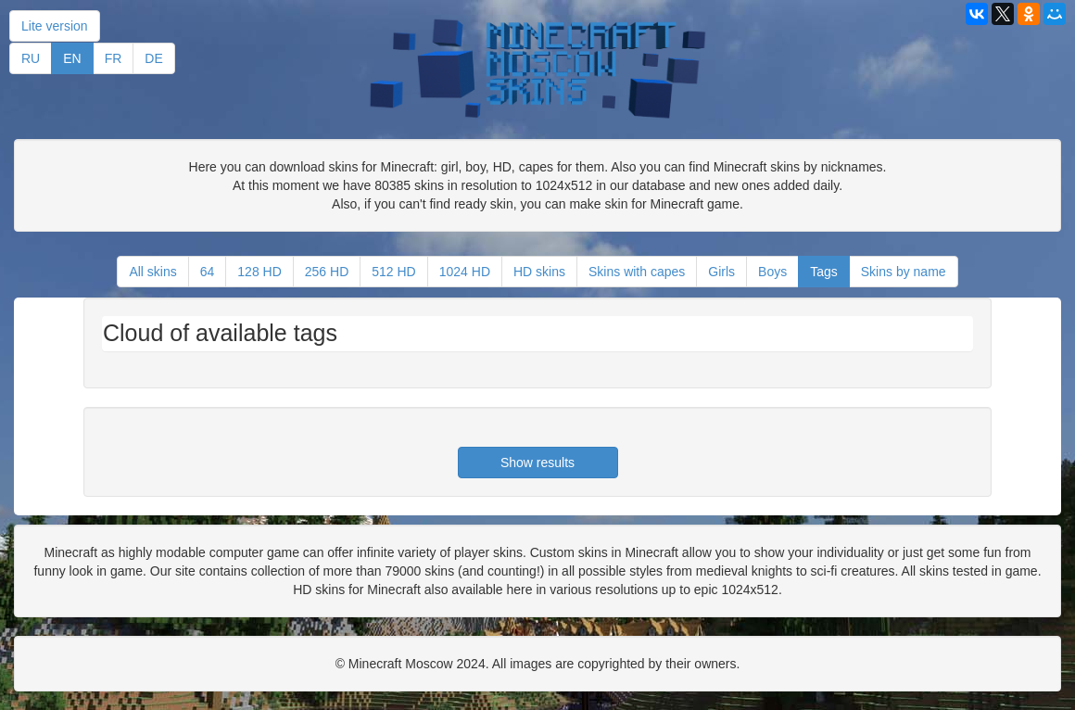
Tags (824, 271)
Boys (772, 271)
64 (207, 271)
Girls (721, 271)
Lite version (54, 26)
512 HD (393, 271)
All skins (152, 271)
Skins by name (903, 271)
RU (30, 58)
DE (153, 58)
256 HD (326, 271)
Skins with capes (636, 271)
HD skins (539, 271)
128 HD (259, 271)
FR (113, 58)
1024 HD (464, 271)
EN (72, 58)
